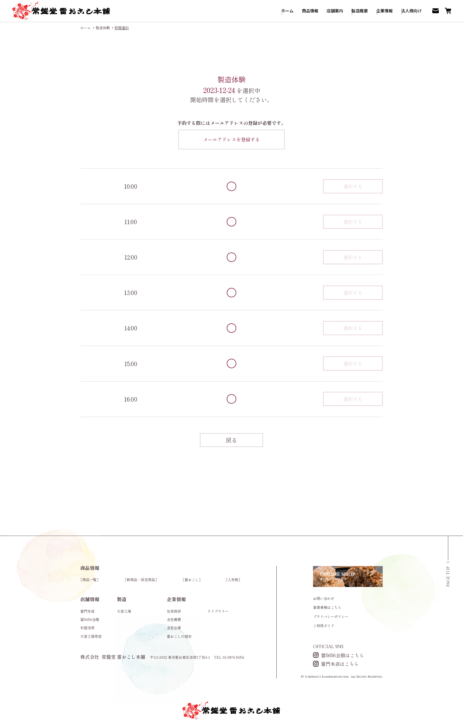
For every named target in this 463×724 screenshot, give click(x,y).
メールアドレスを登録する (231, 139)
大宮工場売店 (91, 636)
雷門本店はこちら (336, 663)
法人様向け (411, 11)
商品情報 (310, 11)
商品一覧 (89, 579)
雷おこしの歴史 (179, 636)
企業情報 (384, 11)
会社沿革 (174, 627)
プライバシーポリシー (330, 616)
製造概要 (359, 11)
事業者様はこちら (327, 607)
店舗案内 (335, 11)
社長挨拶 (174, 611)
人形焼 (233, 579)
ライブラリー (218, 611)
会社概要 (174, 619)
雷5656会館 (89, 619)
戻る (231, 440)
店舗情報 (89, 599)
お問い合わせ (323, 598)
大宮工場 (124, 611)
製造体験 (103, 28)
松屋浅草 (87, 627)
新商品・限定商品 (141, 579)
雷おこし (192, 579)
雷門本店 (87, 611)
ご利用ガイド (323, 626)
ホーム (287, 11)
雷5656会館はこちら (338, 655)
